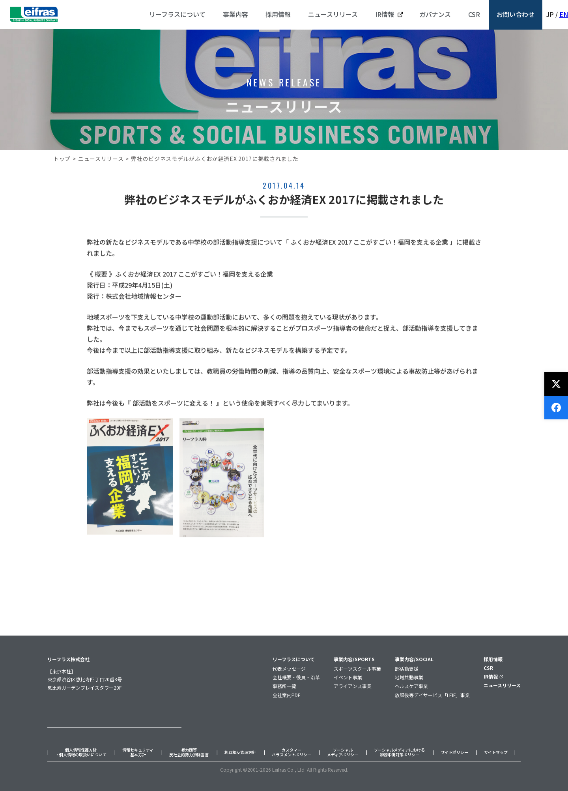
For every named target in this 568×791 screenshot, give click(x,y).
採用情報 (493, 659)
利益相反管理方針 (240, 752)
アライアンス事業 (353, 686)
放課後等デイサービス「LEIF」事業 (432, 695)
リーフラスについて (294, 659)
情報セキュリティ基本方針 (137, 752)
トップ (62, 159)
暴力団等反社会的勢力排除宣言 (189, 752)
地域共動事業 (409, 677)
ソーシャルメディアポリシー (342, 752)
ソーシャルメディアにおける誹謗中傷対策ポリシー (399, 752)
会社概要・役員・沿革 (296, 677)
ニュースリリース (101, 159)
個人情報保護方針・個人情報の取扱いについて (80, 752)
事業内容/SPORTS (354, 659)
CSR (488, 667)
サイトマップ (496, 752)
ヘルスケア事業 (411, 686)
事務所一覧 (284, 686)
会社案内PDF (286, 695)
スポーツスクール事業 (357, 668)
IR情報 (493, 676)
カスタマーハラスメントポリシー (291, 752)
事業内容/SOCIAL (414, 659)
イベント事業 (348, 677)
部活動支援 (407, 668)
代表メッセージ (289, 668)
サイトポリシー (454, 752)
